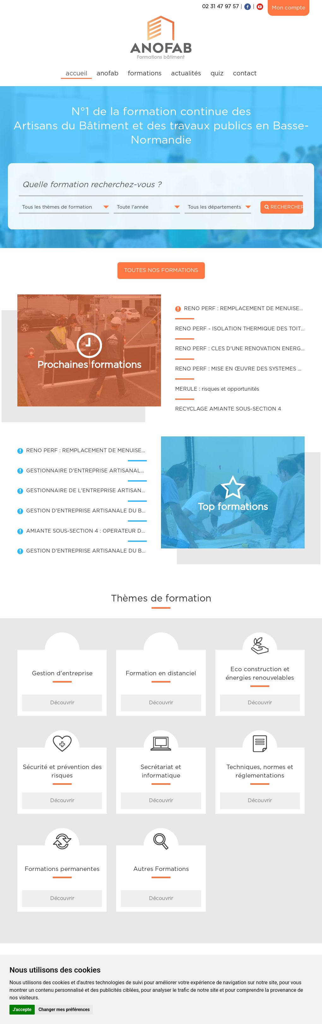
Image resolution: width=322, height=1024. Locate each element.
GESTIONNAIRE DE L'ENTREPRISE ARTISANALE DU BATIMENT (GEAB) (119, 490)
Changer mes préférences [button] (64, 1009)
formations (145, 73)
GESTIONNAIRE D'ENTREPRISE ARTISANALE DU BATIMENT (104, 470)
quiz (217, 73)
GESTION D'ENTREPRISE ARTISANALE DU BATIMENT (95, 510)
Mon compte (288, 7)
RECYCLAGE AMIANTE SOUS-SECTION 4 (228, 408)
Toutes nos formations (161, 270)
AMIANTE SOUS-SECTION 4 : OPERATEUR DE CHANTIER (100, 531)
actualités (186, 73)
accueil (76, 73)
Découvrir (62, 702)
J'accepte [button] (22, 1009)
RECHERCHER (284, 207)
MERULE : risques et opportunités (217, 389)
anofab (107, 73)
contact (245, 73)
